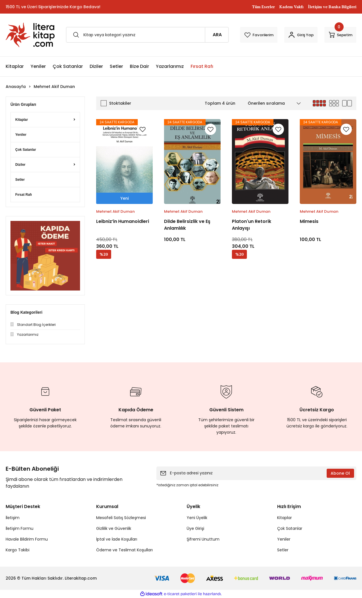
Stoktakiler (120, 103)
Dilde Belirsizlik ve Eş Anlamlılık (187, 224)
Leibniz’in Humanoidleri (122, 221)
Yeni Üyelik (197, 517)
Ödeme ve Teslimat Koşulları (124, 550)
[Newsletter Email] (256, 473)
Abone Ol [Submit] (340, 473)
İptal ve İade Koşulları (116, 539)
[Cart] (336, 35)
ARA (194, 34)
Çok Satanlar (289, 528)
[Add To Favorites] (142, 129)
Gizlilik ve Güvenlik (113, 528)
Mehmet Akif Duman (54, 86)
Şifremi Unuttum (203, 539)
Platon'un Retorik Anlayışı (251, 224)
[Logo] (30, 35)
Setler (282, 550)
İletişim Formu (19, 528)
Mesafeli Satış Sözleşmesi (121, 517)
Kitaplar (284, 517)
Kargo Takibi (17, 550)
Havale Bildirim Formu (27, 539)
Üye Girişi (195, 528)
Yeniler (283, 539)
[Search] (136, 35)
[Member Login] (290, 35)
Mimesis (309, 221)
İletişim (13, 517)
